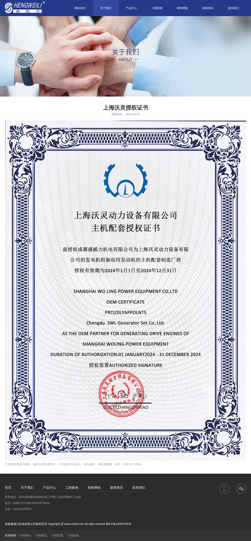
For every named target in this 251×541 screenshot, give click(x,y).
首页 (8, 487)
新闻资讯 (208, 8)
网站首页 (80, 8)
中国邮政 (73, 535)
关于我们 (105, 8)
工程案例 (156, 8)
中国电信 (41, 535)
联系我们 (233, 8)
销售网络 (182, 8)
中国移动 (25, 535)
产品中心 (131, 8)
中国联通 (57, 535)
